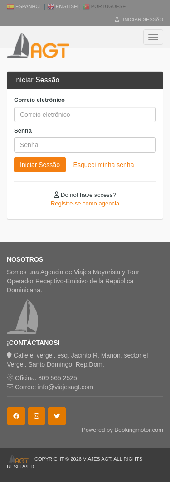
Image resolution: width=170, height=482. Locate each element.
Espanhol (24, 6)
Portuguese (104, 6)
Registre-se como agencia (85, 203)
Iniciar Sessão (139, 19)
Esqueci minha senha (103, 164)
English (62, 6)
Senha (23, 130)
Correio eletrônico (39, 99)
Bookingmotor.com (138, 429)
